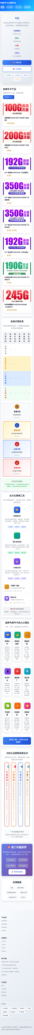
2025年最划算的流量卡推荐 (8, 965)
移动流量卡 (4, 927)
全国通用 (5, 1012)
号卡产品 (18, 7)
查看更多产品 (8, 97)
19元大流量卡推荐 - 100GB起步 (9, 968)
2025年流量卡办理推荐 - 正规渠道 (10, 971)
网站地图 (3, 995)
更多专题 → (4, 975)
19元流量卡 (5, 1008)
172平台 (23, 897)
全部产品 (3, 930)
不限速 (29, 1008)
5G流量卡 (22, 1008)
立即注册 (17, 62)
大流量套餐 (14, 1008)
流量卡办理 (23, 892)
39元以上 (3, 951)
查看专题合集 (17, 872)
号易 (12, 887)
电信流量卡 (4, 924)
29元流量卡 (13, 1012)
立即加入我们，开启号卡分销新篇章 (17, 741)
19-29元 (3, 944)
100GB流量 (21, 1012)
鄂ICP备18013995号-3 (13, 1029)
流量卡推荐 (20, 887)
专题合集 (27, 7)
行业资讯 (10, 7)
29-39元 (3, 947)
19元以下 (3, 941)
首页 (2, 7)
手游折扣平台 (12, 897)
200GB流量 (5, 1015)
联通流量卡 (4, 920)
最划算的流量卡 (11, 892)
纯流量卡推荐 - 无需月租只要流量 (10, 962)
